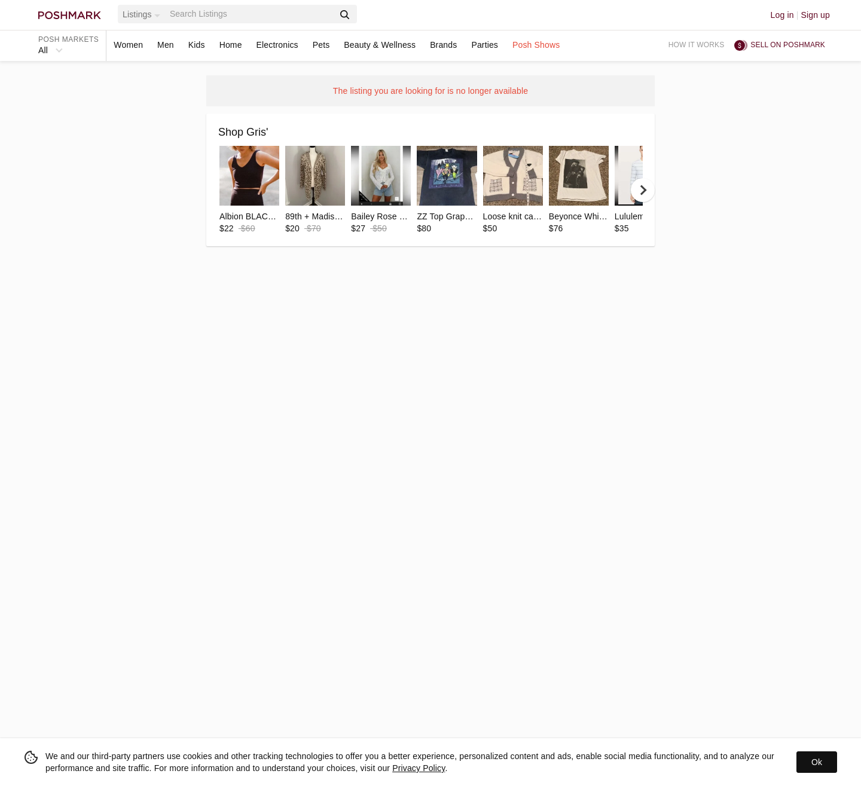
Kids (196, 45)
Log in (782, 15)
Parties (484, 45)
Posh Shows (536, 45)
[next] (643, 190)
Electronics (277, 45)
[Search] (250, 14)
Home (230, 45)
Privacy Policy (418, 768)
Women (128, 45)
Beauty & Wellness (380, 45)
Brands (443, 45)
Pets (321, 45)
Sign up (815, 15)
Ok (816, 762)
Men (165, 45)
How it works (696, 45)
